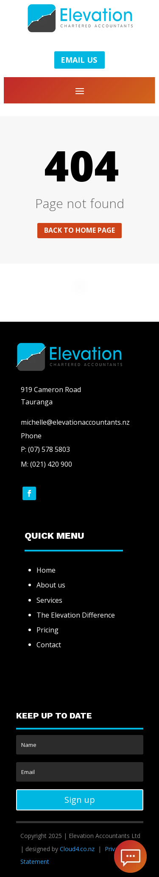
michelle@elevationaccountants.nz (75, 422)
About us (50, 585)
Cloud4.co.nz (77, 849)
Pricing (47, 630)
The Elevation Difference (75, 615)
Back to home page (79, 230)
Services (49, 600)
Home (46, 570)
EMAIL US (79, 60)
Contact (48, 644)
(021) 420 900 (51, 464)
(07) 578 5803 (48, 449)
